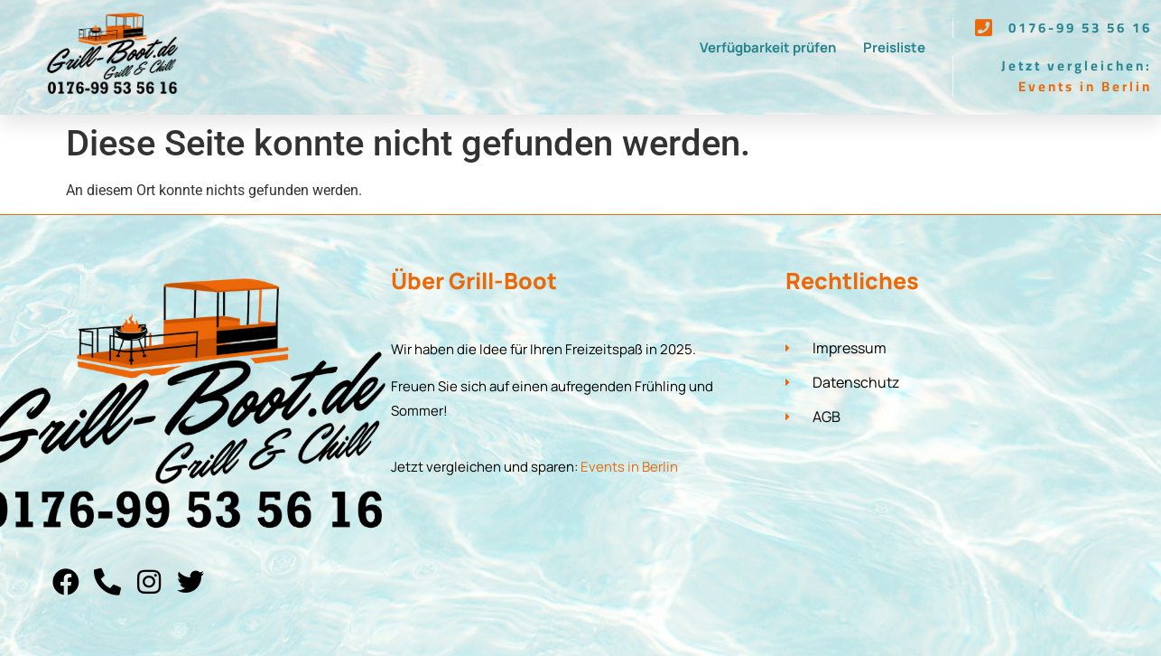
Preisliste (894, 47)
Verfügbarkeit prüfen (768, 47)
